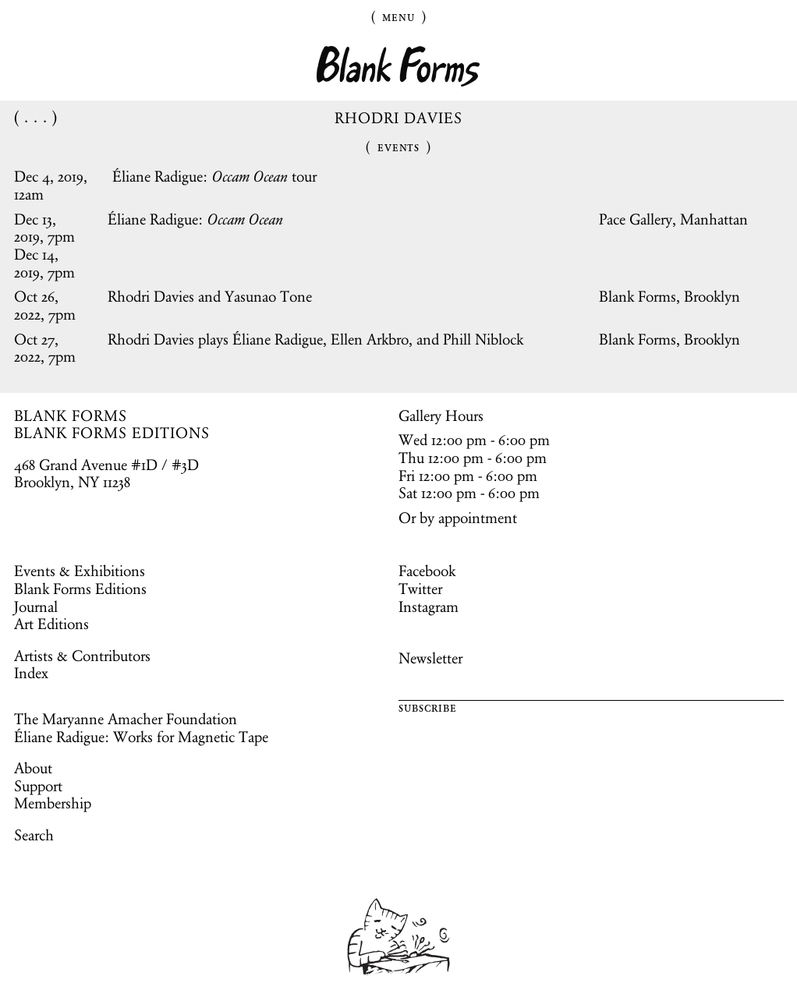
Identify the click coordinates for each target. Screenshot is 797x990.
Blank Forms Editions (80, 588)
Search (34, 834)
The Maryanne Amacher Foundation (125, 718)
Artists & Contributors (82, 655)
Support (38, 785)
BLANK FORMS (71, 415)
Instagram (428, 606)
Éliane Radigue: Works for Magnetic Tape (141, 736)
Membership (52, 802)
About (33, 767)
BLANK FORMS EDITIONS (112, 432)
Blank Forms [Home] (398, 66)
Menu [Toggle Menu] (398, 16)
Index (31, 672)
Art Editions (51, 623)
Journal (36, 606)
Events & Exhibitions (79, 570)
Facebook (426, 570)
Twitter (420, 588)
